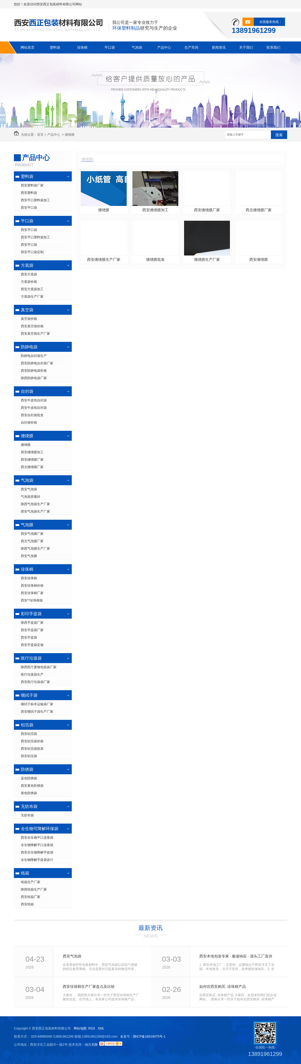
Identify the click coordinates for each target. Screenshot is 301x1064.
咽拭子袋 (29, 695)
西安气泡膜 (29, 556)
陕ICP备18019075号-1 (149, 1036)
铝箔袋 (27, 725)
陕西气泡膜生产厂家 (35, 548)
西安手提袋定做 (32, 645)
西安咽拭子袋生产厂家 (37, 711)
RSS (92, 1028)
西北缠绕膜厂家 (32, 467)
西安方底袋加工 (32, 289)
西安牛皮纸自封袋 (34, 400)
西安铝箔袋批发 (32, 748)
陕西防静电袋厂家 (34, 378)
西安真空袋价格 (32, 326)
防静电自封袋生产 (34, 356)
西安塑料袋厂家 (32, 185)
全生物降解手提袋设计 (37, 860)
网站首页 (27, 47)
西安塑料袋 (29, 193)
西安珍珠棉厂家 (32, 593)
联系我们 (273, 47)
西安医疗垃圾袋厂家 (35, 682)
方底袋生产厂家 (32, 296)
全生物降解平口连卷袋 (37, 845)
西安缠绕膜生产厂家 (103, 259)
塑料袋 (55, 47)
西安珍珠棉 (29, 578)
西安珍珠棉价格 (32, 585)
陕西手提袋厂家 (32, 622)
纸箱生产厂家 (30, 882)
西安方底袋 (29, 274)
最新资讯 (150, 927)
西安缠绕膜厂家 (32, 459)
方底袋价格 (29, 281)
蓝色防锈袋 (29, 778)
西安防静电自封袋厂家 (37, 363)
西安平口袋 (29, 207)
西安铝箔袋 (29, 734)
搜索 (279, 135)
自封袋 (27, 391)
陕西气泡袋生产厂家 (35, 504)
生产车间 (191, 47)
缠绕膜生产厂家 (207, 259)
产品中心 (164, 47)
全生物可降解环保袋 (39, 828)
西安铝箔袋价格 (32, 741)
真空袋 (27, 310)
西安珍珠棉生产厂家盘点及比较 (89, 986)
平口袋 (109, 47)
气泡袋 (137, 47)
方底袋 (27, 265)
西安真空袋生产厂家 (35, 333)
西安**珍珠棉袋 (32, 600)
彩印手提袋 (31, 613)
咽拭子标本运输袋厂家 (37, 704)
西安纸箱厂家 (30, 897)
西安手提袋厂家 (32, 630)
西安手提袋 (29, 637)
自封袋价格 (29, 422)
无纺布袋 (29, 806)
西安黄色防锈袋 (32, 785)
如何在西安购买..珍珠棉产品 (222, 986)
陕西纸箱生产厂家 (34, 889)
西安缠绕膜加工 (32, 452)
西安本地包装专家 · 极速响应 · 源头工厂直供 (235, 956)
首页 (40, 134)
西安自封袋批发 (32, 415)
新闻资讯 (219, 47)
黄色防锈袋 (29, 793)
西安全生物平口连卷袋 (37, 837)
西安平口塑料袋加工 (35, 200)
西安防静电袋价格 (34, 370)
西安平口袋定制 (32, 252)
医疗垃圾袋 (31, 658)
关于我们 (246, 47)
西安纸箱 (27, 904)
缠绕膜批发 (155, 259)
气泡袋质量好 (30, 496)
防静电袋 (29, 347)
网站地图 (80, 1028)
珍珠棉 (82, 47)
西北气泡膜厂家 (32, 541)
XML (101, 1028)
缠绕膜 (70, 134)
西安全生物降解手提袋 (37, 852)
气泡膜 (27, 525)
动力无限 (91, 1044)
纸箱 (25, 873)
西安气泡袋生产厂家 (35, 511)
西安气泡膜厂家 (32, 533)
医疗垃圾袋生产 (32, 674)
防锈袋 (27, 769)
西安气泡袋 (29, 489)
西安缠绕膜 (258, 259)
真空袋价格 (29, 319)
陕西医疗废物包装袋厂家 (38, 667)
